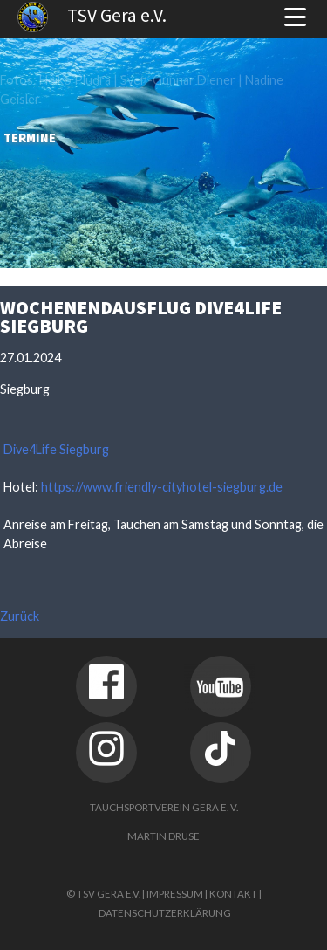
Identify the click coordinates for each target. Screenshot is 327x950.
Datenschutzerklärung (165, 913)
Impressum (174, 893)
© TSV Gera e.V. (103, 893)
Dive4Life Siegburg (56, 449)
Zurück (19, 616)
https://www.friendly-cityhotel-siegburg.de (162, 486)
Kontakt (233, 893)
